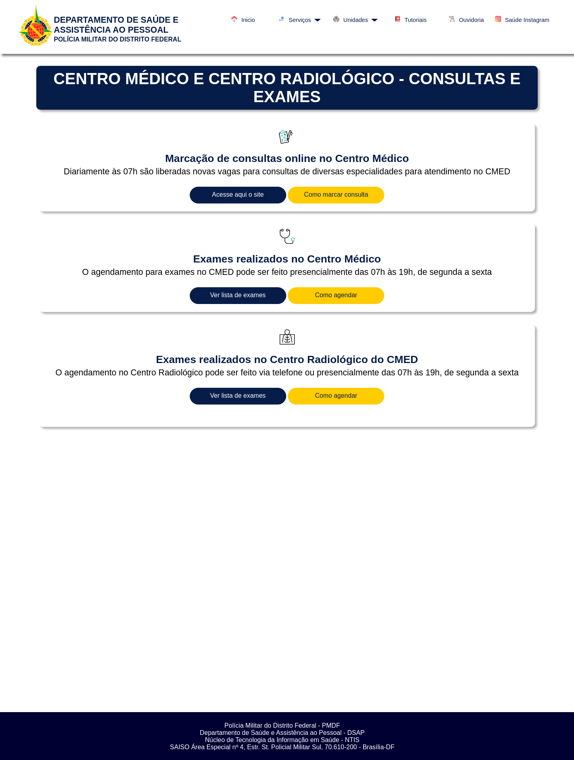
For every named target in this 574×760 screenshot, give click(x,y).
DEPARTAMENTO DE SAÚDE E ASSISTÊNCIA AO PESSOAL (116, 25)
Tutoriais (411, 20)
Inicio (243, 20)
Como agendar (336, 295)
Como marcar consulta (336, 194)
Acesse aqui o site (238, 194)
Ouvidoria (466, 20)
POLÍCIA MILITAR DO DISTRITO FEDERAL (117, 39)
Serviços (299, 20)
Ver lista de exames (238, 295)
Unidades (355, 20)
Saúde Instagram (522, 20)
